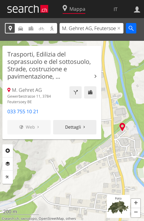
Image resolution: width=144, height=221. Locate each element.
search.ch (11, 218)
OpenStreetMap (51, 218)
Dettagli (73, 127)
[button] (135, 203)
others (71, 218)
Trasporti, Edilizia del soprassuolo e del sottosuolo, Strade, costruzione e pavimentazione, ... (49, 65)
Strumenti (7, 177)
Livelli (7, 163)
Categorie (7, 150)
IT (116, 9)
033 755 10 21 (23, 111)
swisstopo (29, 218)
